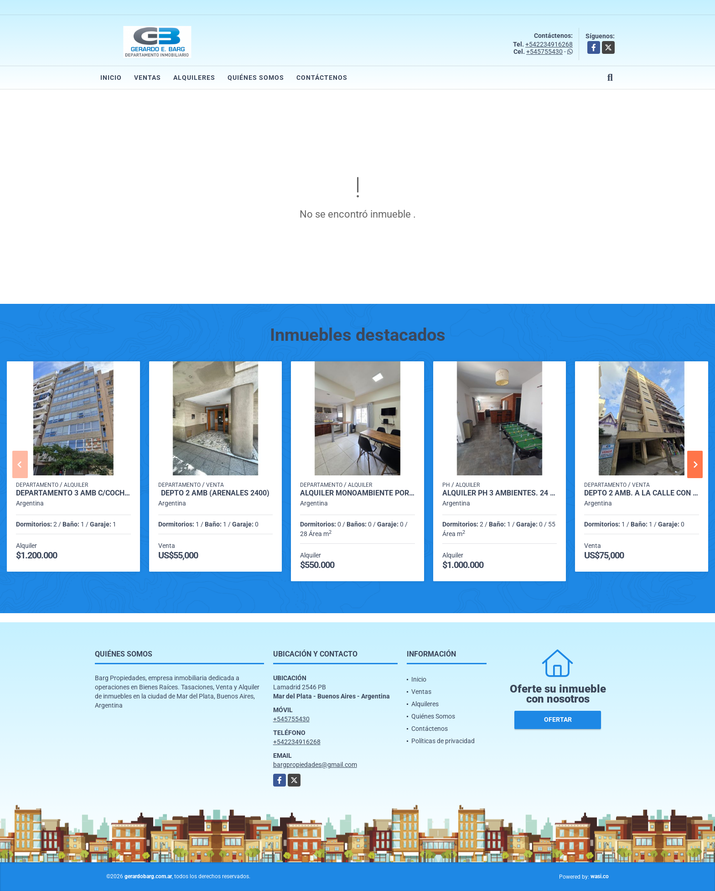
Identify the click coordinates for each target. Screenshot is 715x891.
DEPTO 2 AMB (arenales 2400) (215, 493)
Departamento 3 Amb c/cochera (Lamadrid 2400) (73, 493)
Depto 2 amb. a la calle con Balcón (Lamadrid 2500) (641, 493)
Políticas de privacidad (443, 741)
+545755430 (544, 51)
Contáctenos (321, 77)
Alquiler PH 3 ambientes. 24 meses (499, 493)
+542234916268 (549, 44)
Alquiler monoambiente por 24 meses (357, 493)
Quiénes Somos (256, 77)
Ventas (147, 77)
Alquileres (194, 77)
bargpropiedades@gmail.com (315, 764)
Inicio (111, 77)
